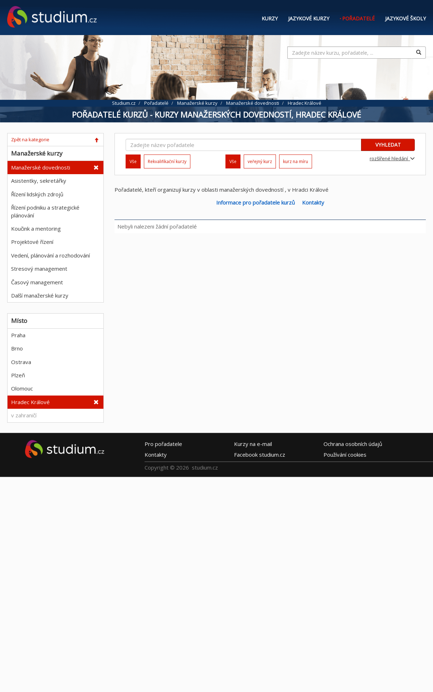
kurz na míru (295, 161)
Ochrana (352, 443)
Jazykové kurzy (308, 18)
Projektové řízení (32, 241)
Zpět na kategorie (30, 139)
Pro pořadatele (163, 443)
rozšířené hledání (392, 158)
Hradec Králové (30, 402)
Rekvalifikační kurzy (167, 161)
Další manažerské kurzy (39, 295)
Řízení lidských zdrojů (37, 194)
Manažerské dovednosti (40, 167)
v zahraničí (24, 415)
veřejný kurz (260, 161)
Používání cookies (344, 454)
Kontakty (313, 202)
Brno (17, 348)
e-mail (253, 443)
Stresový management (39, 268)
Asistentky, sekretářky (38, 180)
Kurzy (270, 18)
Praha (18, 335)
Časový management (37, 282)
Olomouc (22, 388)
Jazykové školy (405, 18)
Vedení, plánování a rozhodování (50, 255)
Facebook (259, 454)
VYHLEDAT (388, 144)
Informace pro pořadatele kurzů (255, 202)
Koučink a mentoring (36, 228)
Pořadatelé (358, 18)
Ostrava (21, 361)
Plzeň (18, 375)
